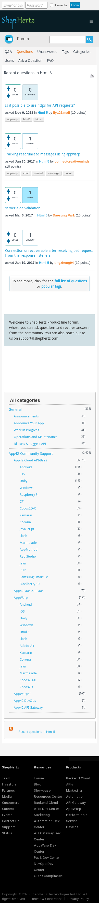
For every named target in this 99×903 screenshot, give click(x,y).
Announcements (26, 416)
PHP (23, 570)
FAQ (50, 60)
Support (8, 827)
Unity (23, 480)
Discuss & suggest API (30, 443)
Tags (65, 51)
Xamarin (26, 515)
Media (7, 796)
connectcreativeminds (72, 161)
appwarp (12, 119)
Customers (10, 803)
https (38, 119)
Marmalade (28, 542)
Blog (37, 784)
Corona (25, 522)
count (68, 173)
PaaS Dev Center (47, 858)
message (53, 173)
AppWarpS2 (22, 693)
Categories (81, 51)
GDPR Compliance (48, 876)
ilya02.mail (61, 112)
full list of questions (71, 281)
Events (7, 815)
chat (26, 173)
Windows (26, 487)
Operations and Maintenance (35, 436)
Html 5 (43, 112)
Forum (23, 39)
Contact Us (11, 821)
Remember (61, 5)
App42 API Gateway (28, 707)
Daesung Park (64, 215)
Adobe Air (27, 645)
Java (23, 563)
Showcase (42, 790)
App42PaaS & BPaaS (29, 590)
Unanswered (47, 51)
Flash (23, 535)
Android (26, 467)
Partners (8, 790)
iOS (22, 474)
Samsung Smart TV (34, 577)
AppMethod (29, 549)
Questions (25, 51)
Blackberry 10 (30, 583)
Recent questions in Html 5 (36, 732)
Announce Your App (29, 423)
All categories (25, 400)
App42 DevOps (25, 700)
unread (38, 173)
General (15, 409)
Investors (9, 784)
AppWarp (21, 597)
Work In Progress (26, 430)
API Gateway (76, 803)
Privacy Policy (78, 898)
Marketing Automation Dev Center (46, 821)
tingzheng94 (64, 263)
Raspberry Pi (29, 494)
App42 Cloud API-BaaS (30, 460)
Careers (8, 809)
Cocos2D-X (28, 508)
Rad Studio (28, 556)
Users (9, 60)
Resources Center (48, 796)
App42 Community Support (31, 453)
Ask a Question (30, 60)
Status (7, 833)
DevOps (72, 827)
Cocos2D (26, 686)
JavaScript (27, 529)
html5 (26, 119)
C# (22, 501)
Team (6, 778)
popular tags (51, 286)
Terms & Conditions (47, 898)
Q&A (8, 51)
